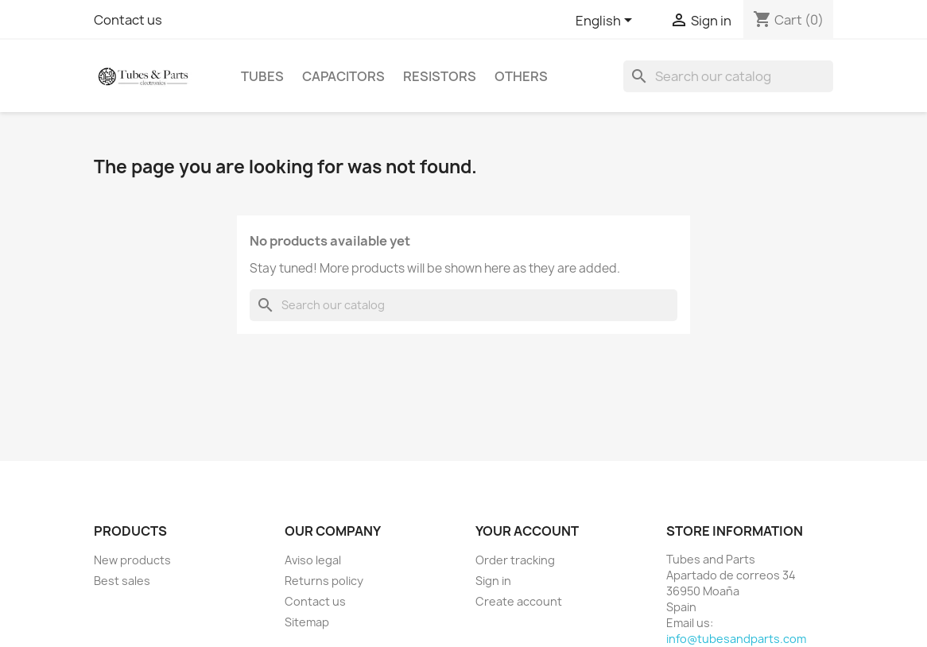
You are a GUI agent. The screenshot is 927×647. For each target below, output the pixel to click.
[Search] (728, 76)
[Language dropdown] (607, 21)
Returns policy (324, 580)
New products (132, 560)
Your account (527, 531)
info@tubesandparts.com (736, 638)
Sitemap (307, 622)
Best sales (122, 580)
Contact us (128, 20)
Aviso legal (313, 560)
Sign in (493, 580)
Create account (518, 601)
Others (521, 76)
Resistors (439, 76)
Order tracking (515, 560)
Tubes (262, 76)
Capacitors (343, 76)
